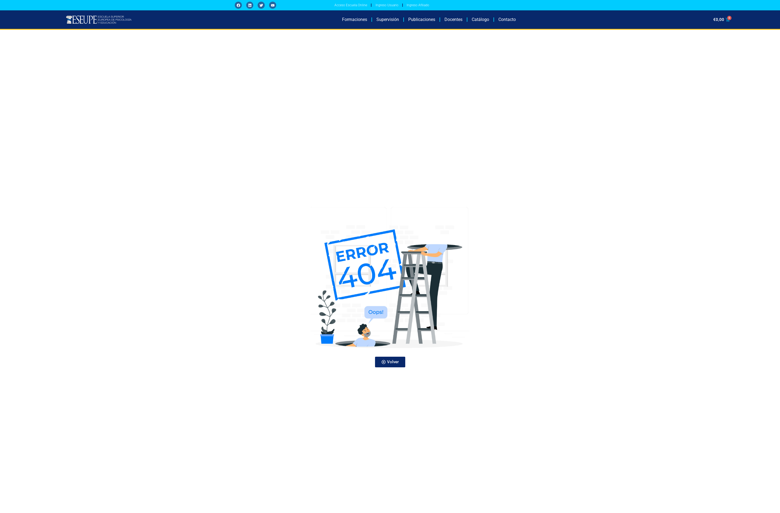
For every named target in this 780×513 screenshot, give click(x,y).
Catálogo (480, 23)
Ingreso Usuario (398, 7)
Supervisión (387, 23)
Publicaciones (421, 23)
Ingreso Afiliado (436, 7)
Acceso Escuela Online (354, 7)
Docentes (453, 23)
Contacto (507, 23)
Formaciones (354, 23)
